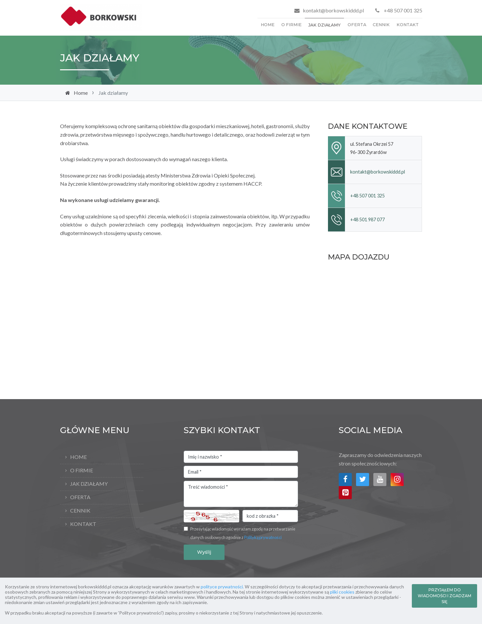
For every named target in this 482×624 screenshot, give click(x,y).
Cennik (381, 24)
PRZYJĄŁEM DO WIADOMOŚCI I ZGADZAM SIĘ (444, 595)
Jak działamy (324, 25)
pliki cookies (342, 592)
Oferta (357, 24)
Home (267, 24)
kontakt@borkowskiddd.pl (333, 10)
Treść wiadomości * (241, 494)
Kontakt (407, 24)
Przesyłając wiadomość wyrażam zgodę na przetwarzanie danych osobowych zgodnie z (242, 533)
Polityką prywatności (263, 537)
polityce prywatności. (222, 586)
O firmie (291, 24)
